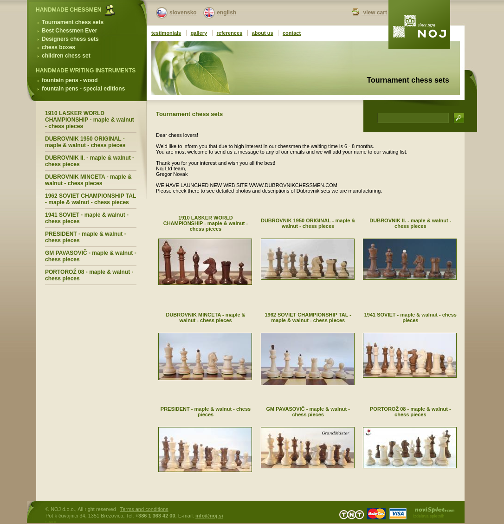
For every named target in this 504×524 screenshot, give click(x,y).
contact (292, 33)
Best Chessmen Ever (69, 30)
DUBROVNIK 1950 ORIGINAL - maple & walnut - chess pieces (85, 142)
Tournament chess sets (72, 22)
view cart (374, 12)
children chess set (66, 55)
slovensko (183, 12)
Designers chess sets (70, 39)
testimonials (166, 33)
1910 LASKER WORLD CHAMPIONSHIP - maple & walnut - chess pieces (89, 119)
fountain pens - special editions (83, 88)
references (230, 33)
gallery (199, 33)
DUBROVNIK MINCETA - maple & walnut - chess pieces (88, 180)
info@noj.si (209, 515)
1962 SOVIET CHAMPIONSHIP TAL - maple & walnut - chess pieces (90, 199)
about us (262, 33)
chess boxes (58, 47)
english (226, 12)
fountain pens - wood (70, 80)
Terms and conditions (144, 509)
